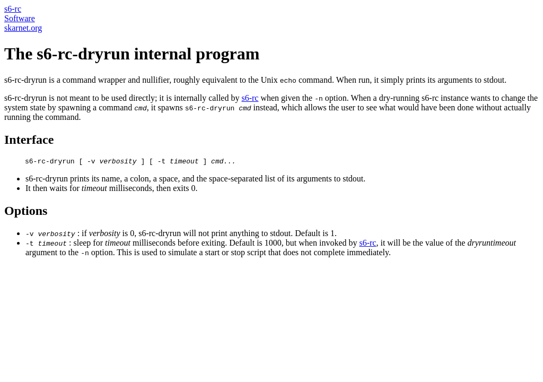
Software (19, 18)
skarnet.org (23, 27)
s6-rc (12, 8)
